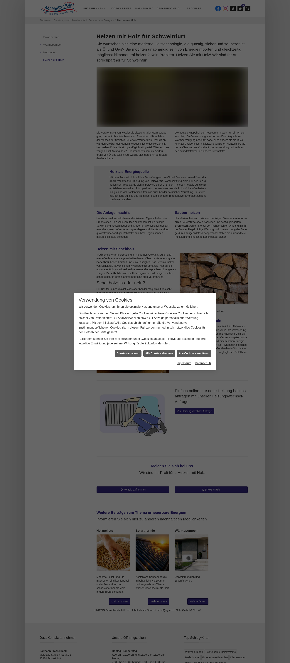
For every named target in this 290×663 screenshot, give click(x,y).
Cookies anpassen (128, 353)
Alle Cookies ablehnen (159, 353)
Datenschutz (203, 363)
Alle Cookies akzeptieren (194, 353)
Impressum (184, 363)
